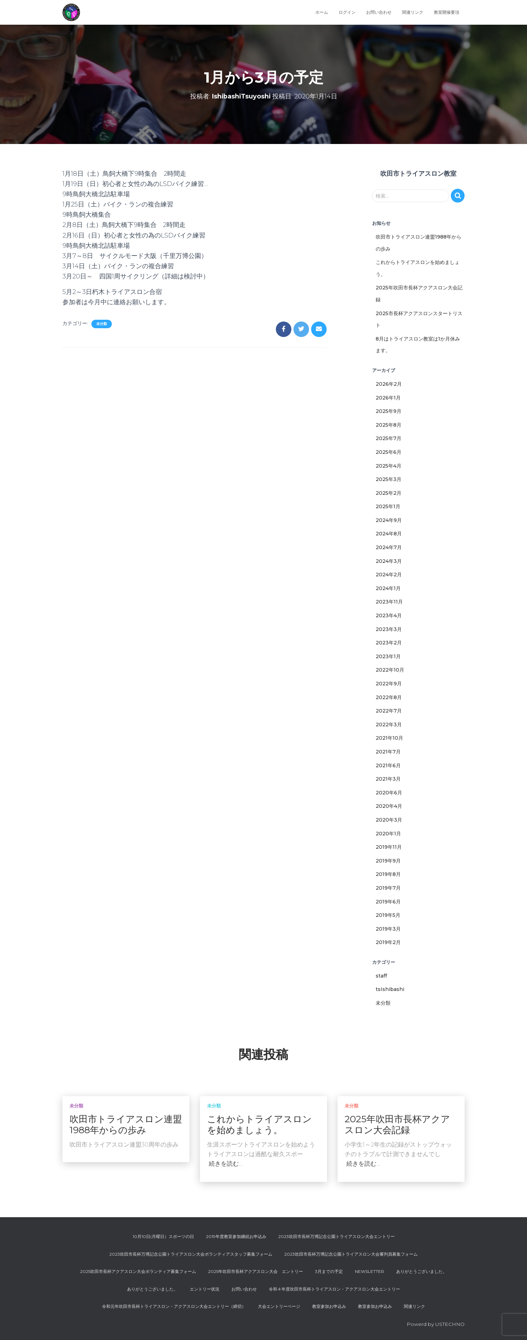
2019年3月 (388, 929)
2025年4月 (388, 466)
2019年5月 (388, 915)
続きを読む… (226, 1163)
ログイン (347, 12)
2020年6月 (389, 792)
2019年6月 (388, 902)
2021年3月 (388, 779)
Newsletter (369, 1271)
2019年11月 (389, 847)
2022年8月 (389, 697)
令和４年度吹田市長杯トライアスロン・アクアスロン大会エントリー (334, 1289)
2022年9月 (389, 683)
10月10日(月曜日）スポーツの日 (163, 1236)
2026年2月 (389, 384)
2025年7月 (388, 438)
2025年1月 (388, 506)
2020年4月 (389, 806)
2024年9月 (389, 520)
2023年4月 (389, 615)
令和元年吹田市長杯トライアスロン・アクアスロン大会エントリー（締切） (174, 1306)
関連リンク (412, 12)
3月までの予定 (329, 1271)
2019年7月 (388, 888)
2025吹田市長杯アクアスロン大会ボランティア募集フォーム (138, 1271)
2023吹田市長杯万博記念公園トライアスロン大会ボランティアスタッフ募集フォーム (190, 1254)
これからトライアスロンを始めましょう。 (259, 1124)
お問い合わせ (379, 12)
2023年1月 (388, 656)
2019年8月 (388, 874)
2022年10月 (390, 670)
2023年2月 (389, 642)
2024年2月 (389, 574)
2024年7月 (389, 547)
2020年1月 (388, 833)
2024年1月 (388, 588)
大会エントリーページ (279, 1306)
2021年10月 (389, 738)
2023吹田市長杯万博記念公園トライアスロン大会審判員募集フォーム (351, 1254)
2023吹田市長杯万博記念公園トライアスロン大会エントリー (336, 1236)
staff (381, 976)
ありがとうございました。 (421, 1271)
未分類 (101, 324)
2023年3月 (389, 629)
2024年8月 (389, 533)
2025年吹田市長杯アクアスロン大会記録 (397, 1124)
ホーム (321, 12)
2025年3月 (388, 479)
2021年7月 (388, 752)
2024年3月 (389, 561)
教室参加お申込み (329, 1306)
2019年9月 (388, 861)
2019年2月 (388, 942)
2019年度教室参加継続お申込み (236, 1236)
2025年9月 (388, 411)
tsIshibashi (390, 989)
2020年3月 (389, 820)
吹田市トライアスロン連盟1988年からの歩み (125, 1124)
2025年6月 (388, 452)
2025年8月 (388, 425)
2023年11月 (389, 602)
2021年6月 (388, 765)
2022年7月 (389, 711)
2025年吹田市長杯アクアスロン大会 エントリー (255, 1271)
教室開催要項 (446, 12)
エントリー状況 (204, 1289)
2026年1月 (388, 398)
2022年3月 (389, 724)
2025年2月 (388, 493)
